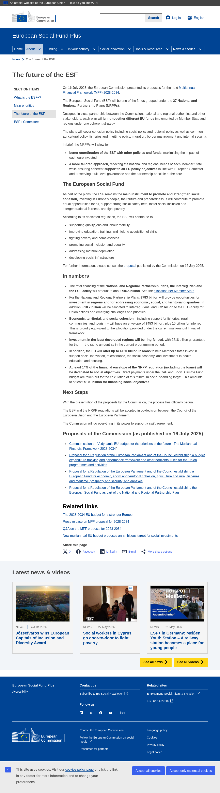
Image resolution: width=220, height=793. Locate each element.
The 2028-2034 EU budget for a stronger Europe (97, 514)
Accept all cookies (148, 770)
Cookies (152, 737)
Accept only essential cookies (191, 770)
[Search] (153, 17)
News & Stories (184, 49)
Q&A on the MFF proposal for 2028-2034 (92, 528)
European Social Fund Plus (33, 685)
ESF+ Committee (26, 122)
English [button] (195, 17)
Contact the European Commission (102, 730)
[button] (68, 551)
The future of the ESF (29, 113)
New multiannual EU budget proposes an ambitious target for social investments (120, 535)
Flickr (122, 712)
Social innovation (112, 49)
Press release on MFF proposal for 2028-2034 (96, 521)
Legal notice (154, 752)
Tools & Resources (148, 49)
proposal (130, 265)
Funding (51, 49)
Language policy (157, 730)
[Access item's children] (40, 49)
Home (18, 49)
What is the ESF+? (27, 97)
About (30, 49)
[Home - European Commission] (36, 17)
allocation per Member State (174, 291)
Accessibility (20, 691)
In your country (78, 49)
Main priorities (24, 105)
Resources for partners (94, 749)
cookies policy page (79, 769)
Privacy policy (155, 744)
